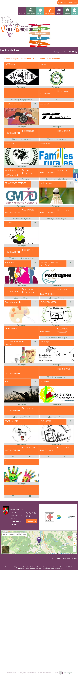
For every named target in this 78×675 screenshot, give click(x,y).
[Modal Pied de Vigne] (56, 362)
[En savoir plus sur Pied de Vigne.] (56, 364)
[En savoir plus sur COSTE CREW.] (56, 126)
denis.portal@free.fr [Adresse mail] (22, 297)
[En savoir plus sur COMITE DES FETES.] (21, 444)
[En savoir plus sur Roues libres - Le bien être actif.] (21, 126)
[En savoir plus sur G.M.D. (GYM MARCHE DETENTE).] (21, 206)
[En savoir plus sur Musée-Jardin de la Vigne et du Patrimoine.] (21, 364)
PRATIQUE (39, 13)
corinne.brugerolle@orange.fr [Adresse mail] (57, 337)
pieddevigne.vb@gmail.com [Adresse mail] (57, 377)
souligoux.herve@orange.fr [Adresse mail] (57, 218)
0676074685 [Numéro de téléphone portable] (28, 250)
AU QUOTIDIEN (49, 13)
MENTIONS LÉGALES (70, 558)
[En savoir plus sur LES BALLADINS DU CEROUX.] (56, 325)
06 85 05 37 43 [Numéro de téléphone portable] (29, 292)
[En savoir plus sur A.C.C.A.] (21, 404)
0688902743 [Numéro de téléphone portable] (64, 331)
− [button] (74, 550)
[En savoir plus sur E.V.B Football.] (21, 166)
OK (60, 672)
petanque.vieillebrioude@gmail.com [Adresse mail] (22, 258)
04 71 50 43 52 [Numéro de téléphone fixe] (29, 289)
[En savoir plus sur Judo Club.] (56, 87)
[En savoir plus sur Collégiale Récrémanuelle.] (21, 325)
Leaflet (53, 553)
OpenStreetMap (65, 553)
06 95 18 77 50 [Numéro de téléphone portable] (64, 368)
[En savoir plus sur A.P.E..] (21, 483)
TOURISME (58, 13)
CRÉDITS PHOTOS (56, 558)
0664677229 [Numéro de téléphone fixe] (28, 170)
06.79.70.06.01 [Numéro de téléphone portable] (64, 289)
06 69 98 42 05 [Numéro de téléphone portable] (64, 91)
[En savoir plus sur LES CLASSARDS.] (56, 444)
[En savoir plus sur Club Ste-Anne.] (56, 404)
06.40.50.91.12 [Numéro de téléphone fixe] (29, 209)
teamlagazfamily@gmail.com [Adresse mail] (22, 99)
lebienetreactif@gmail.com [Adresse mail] (22, 139)
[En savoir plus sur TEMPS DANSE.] (21, 285)
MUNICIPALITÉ (30, 13)
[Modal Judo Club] (56, 84)
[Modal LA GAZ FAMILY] (21, 84)
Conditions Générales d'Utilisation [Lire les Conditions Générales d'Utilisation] (52, 568)
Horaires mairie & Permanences (67, 2)
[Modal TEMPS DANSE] (21, 282)
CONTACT (74, 13)
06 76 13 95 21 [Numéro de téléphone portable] (64, 170)
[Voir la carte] (35, 105)
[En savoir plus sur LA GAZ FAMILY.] (21, 87)
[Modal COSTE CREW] (56, 124)
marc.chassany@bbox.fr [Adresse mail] (22, 416)
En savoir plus (67, 672)
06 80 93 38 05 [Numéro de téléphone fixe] (29, 447)
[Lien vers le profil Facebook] (56, 99)
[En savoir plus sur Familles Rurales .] (56, 166)
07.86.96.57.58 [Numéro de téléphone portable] (29, 131)
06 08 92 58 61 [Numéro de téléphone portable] (64, 131)
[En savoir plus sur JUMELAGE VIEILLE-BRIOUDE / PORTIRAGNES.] (56, 285)
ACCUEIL (21, 13)
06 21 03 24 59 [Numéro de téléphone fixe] (64, 447)
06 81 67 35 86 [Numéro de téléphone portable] (29, 173)
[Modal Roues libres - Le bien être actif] (21, 124)
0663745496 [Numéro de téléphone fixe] (28, 408)
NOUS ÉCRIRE (31, 520)
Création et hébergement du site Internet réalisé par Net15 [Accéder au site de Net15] (53, 567)
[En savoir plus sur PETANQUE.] (21, 245)
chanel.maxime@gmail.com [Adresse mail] (57, 139)
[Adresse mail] (13, 456)
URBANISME (67, 13)
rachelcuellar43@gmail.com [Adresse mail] (22, 218)
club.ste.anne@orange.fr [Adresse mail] (57, 416)
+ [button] (74, 547)
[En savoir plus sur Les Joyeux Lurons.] (56, 206)
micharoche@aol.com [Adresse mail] (57, 297)
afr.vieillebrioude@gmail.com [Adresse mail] (57, 179)
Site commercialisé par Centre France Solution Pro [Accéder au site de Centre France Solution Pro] (20, 567)
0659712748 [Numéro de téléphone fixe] (63, 328)
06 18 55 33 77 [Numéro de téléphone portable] (64, 210)
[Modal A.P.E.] (21, 481)
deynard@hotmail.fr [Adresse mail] (22, 179)
